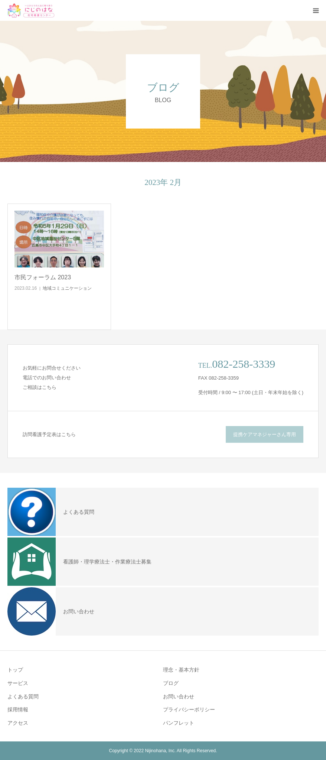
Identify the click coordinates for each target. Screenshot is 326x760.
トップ (15, 670)
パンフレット (178, 723)
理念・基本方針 (181, 670)
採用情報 (17, 709)
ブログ (171, 683)
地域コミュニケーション (67, 288)
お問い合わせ (178, 696)
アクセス (17, 723)
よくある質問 (23, 696)
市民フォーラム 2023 (42, 277)
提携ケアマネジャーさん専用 (264, 434)
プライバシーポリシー (189, 709)
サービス (17, 683)
